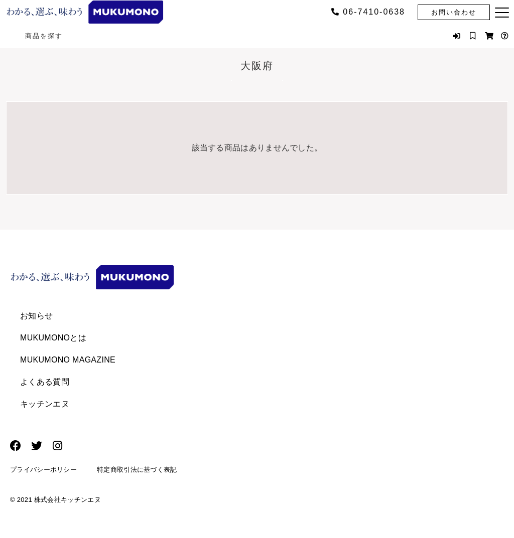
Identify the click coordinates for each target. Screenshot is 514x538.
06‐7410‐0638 (368, 12)
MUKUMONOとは (53, 337)
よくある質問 (44, 382)
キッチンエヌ (44, 404)
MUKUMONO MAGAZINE (67, 359)
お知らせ (36, 315)
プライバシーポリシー (43, 471)
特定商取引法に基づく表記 (137, 471)
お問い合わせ (453, 12)
